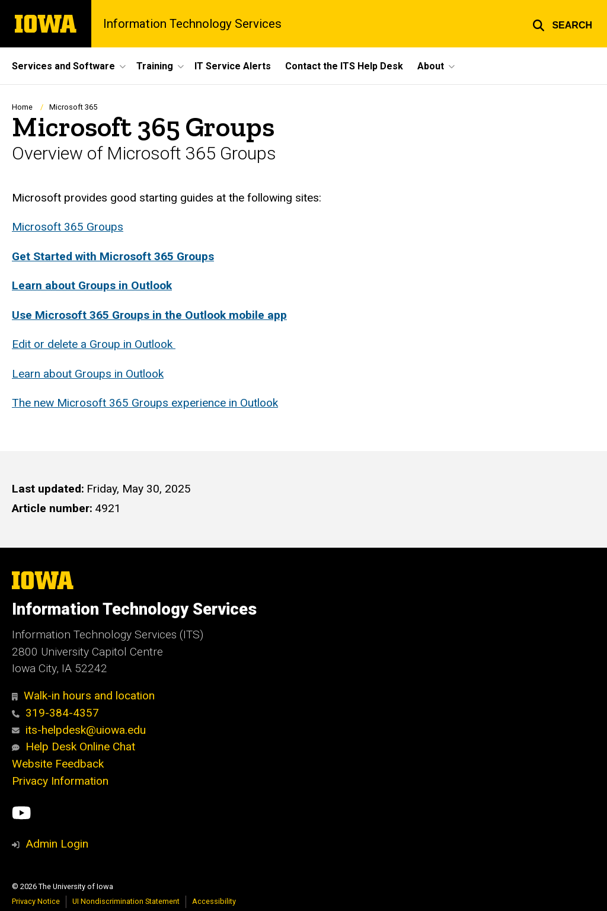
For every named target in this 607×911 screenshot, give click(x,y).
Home (22, 107)
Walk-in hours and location (83, 695)
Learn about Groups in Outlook (88, 374)
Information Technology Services (192, 24)
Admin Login (56, 844)
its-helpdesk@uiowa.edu (79, 730)
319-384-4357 (55, 713)
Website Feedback (58, 764)
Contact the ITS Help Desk (344, 66)
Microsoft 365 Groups (67, 227)
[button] (562, 23)
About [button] (430, 66)
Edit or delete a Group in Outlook (93, 344)
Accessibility (214, 901)
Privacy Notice (36, 901)
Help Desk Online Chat (73, 746)
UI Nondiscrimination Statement (126, 901)
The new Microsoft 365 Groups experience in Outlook (145, 403)
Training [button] (154, 66)
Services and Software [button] (63, 66)
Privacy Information (60, 781)
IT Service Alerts (232, 66)
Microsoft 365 (73, 107)
